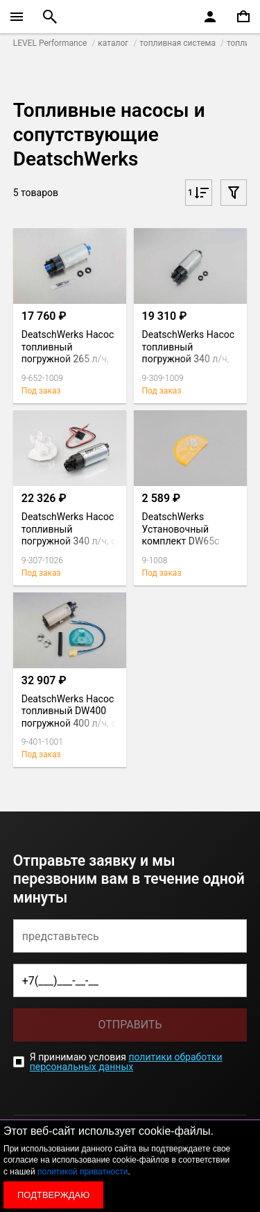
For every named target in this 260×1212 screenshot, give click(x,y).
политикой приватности (82, 1172)
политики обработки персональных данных (126, 1061)
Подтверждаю (53, 1195)
